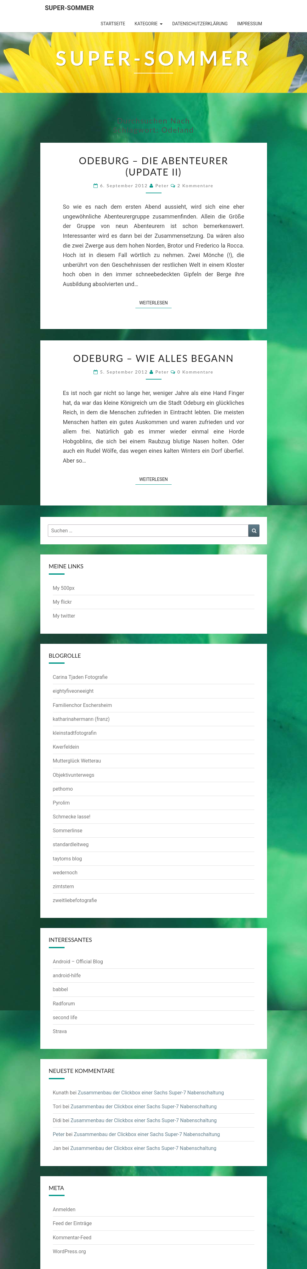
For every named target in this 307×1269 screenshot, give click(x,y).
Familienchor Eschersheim (82, 705)
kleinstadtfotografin (75, 733)
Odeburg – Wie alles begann (153, 358)
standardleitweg (71, 844)
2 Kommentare (195, 185)
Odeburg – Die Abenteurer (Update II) (153, 166)
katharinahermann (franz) (81, 719)
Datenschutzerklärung (200, 23)
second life (65, 1018)
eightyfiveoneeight (73, 691)
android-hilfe (67, 976)
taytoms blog (67, 859)
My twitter (64, 616)
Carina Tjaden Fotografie (80, 677)
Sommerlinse (67, 831)
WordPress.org (69, 1251)
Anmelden (64, 1209)
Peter (162, 185)
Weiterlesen (155, 302)
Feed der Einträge (72, 1223)
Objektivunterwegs (73, 775)
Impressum (249, 23)
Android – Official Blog (78, 962)
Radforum (64, 1004)
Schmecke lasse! (72, 817)
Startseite (113, 23)
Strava (60, 1031)
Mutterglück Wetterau (77, 761)
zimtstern (63, 886)
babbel (60, 989)
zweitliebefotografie (75, 900)
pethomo (63, 789)
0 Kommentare (195, 371)
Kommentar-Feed (72, 1238)
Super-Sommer (69, 8)
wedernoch (65, 873)
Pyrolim (61, 803)
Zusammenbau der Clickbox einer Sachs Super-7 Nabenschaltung (151, 1093)
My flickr (62, 602)
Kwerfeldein (66, 747)
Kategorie (145, 23)
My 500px (64, 588)
